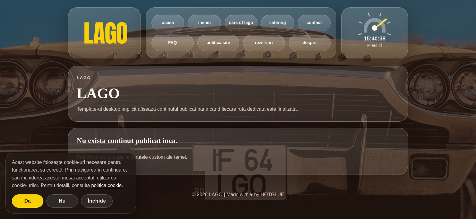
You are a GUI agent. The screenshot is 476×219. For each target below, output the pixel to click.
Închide (97, 200)
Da (27, 200)
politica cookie (106, 185)
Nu (62, 200)
